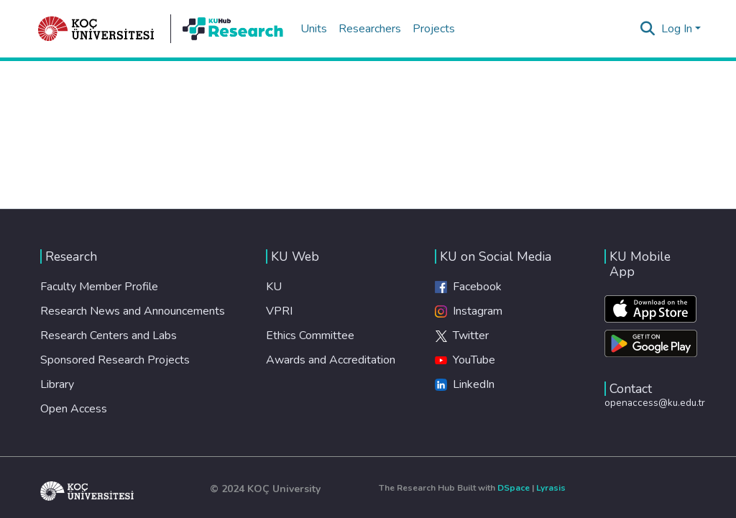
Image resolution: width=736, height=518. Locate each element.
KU (274, 287)
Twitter (462, 335)
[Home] (96, 29)
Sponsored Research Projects (115, 360)
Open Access (73, 409)
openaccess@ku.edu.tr (654, 403)
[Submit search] (648, 28)
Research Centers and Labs (108, 335)
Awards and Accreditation (330, 360)
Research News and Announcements (132, 311)
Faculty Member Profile (99, 287)
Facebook (468, 287)
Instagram (468, 311)
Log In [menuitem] (676, 29)
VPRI (279, 311)
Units (313, 29)
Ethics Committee (310, 335)
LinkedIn (464, 384)
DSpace (513, 488)
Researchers (370, 29)
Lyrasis (551, 488)
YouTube (465, 360)
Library (57, 384)
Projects (434, 29)
